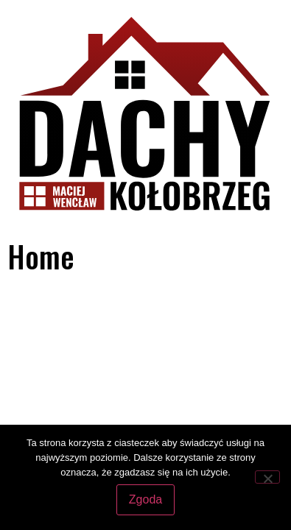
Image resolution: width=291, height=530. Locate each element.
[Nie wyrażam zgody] (267, 477)
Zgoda (145, 499)
